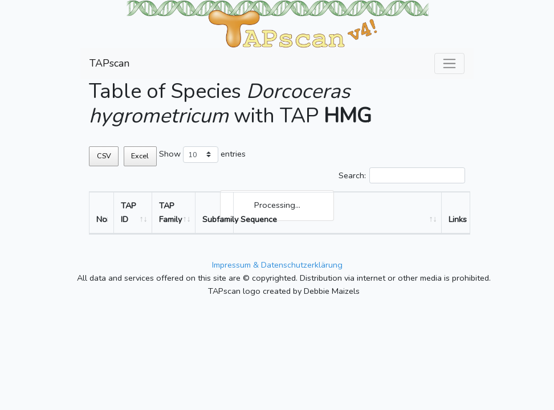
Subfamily (218, 219)
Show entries (202, 154)
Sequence (259, 219)
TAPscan (109, 63)
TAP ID (128, 212)
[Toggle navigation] (449, 63)
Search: (402, 175)
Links (458, 219)
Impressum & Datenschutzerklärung (277, 264)
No (101, 219)
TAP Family (170, 212)
